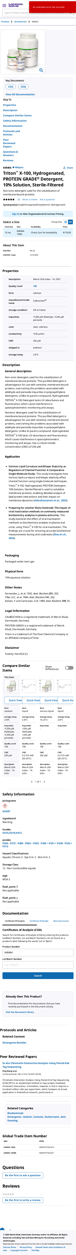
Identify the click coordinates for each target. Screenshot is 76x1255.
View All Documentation (20, 94)
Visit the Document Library (20, 1012)
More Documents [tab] (61, 921)
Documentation (12, 126)
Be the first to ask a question (23, 1175)
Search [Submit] (38, 975)
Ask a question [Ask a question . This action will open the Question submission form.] (47, 199)
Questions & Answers (10, 153)
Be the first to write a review (24, 1200)
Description (10, 110)
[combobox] (38, 952)
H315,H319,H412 (12, 833)
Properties (9, 105)
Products (5, 21)
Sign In (15, 213)
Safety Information (15, 120)
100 (35, 286)
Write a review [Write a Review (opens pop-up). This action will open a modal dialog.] (30, 199)
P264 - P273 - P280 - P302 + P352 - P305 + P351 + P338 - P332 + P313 (37, 845)
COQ (23, 86)
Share (68, 167)
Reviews (8, 160)
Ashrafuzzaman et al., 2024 (50, 500)
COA (10, 86)
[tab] (7, 21)
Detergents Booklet (14, 1042)
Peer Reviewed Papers (9, 143)
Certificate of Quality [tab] (39, 921)
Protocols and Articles (11, 132)
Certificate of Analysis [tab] (15, 921)
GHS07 (6, 811)
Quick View (15, 700)
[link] (9, 1247)
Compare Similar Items (17, 115)
